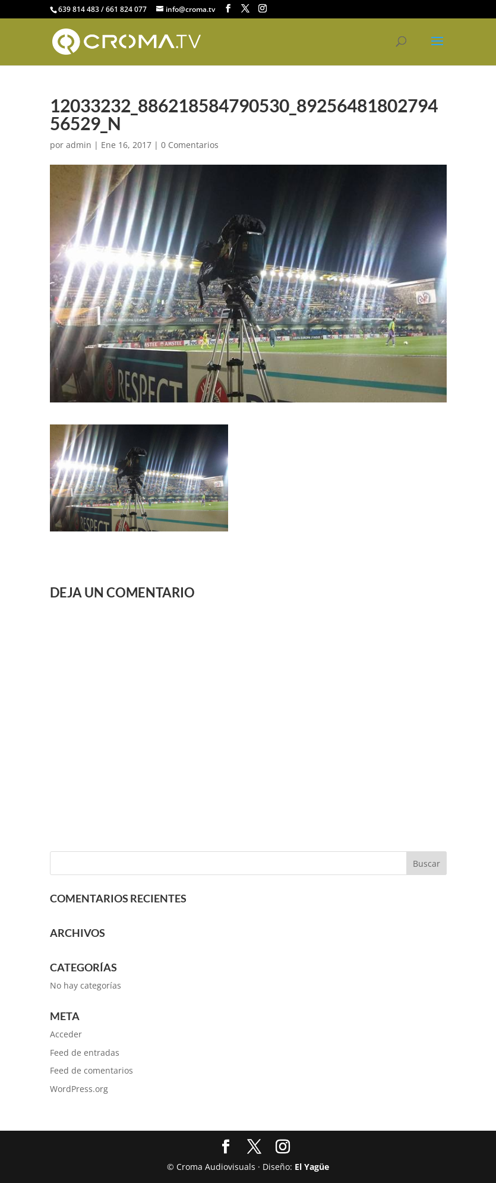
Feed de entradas (84, 1052)
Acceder (66, 1034)
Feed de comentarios (91, 1070)
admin (78, 144)
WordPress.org (79, 1088)
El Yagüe (312, 1166)
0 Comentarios (190, 144)
